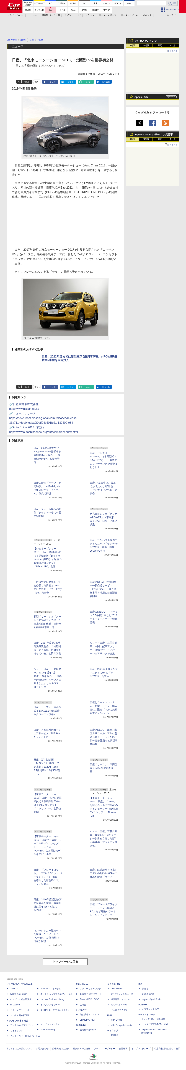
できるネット (16, 1030)
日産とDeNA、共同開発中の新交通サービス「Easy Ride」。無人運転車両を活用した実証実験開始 (103, 589)
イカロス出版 (113, 984)
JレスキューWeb (119, 1004)
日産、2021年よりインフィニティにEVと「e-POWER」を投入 (104, 673)
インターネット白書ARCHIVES (25, 1036)
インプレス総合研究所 (21, 999)
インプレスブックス (50, 1024)
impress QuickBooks (151, 999)
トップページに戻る (65, 961)
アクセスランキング (146, 40)
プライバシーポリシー (104, 1048)
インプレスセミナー (50, 1004)
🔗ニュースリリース (43, 418)
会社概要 (123, 1048)
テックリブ (112, 1030)
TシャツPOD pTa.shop (153, 1019)
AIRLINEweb (117, 988)
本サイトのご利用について (19, 1048)
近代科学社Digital (88, 1029)
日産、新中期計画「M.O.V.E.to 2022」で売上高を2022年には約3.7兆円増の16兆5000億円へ (47, 766)
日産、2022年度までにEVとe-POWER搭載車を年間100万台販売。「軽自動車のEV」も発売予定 (47, 455)
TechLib (114, 1035)
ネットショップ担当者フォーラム (56, 994)
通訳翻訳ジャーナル (120, 999)
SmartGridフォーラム (50, 988)
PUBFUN (142, 1004)
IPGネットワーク (146, 1014)
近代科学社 (81, 1025)
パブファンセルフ (150, 1009)
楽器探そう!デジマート (91, 994)
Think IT (14, 988)
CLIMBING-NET (87, 1020)
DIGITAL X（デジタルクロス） (55, 1010)
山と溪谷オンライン (89, 1014)
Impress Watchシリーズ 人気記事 (154, 134)
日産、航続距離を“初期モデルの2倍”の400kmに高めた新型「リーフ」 (103, 873)
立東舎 (83, 1004)
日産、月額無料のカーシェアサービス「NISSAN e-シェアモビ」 (47, 733)
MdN (109, 1015)
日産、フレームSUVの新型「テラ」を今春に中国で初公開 (47, 513)
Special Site (142, 97)
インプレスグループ (141, 1048)
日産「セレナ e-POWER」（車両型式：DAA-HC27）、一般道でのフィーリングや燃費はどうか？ (103, 460)
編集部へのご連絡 (81, 1048)
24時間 (146, 45)
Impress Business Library (52, 999)
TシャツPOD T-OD (89, 999)
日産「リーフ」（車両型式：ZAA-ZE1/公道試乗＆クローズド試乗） (47, 711)
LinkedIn (106, 82)
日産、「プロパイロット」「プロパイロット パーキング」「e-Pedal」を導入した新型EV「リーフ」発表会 (48, 876)
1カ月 (172, 45)
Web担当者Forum (18, 994)
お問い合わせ (42, 1048)
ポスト (27, 82)
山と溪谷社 (81, 1010)
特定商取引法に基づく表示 (167, 1048)
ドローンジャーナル (19, 1010)
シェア (53, 82)
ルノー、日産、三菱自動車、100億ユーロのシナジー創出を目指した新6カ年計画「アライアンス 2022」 (103, 838)
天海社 (145, 988)
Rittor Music (82, 984)
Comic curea (148, 994)
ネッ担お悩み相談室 (19, 1015)
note (88, 82)
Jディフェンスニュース (122, 994)
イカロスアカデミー (120, 1010)
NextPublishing (47, 1029)
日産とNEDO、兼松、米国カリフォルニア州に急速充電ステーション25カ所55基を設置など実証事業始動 (104, 737)
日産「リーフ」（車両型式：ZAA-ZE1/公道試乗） (103, 768)
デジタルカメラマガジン (22, 1025)
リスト (37, 82)
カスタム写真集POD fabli (155, 1024)
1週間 (159, 45)
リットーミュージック (90, 988)
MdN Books (116, 1020)
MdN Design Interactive (122, 1025)
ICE (140, 984)
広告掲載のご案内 (60, 1048)
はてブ (70, 82)
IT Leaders (15, 1004)
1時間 (132, 45)
